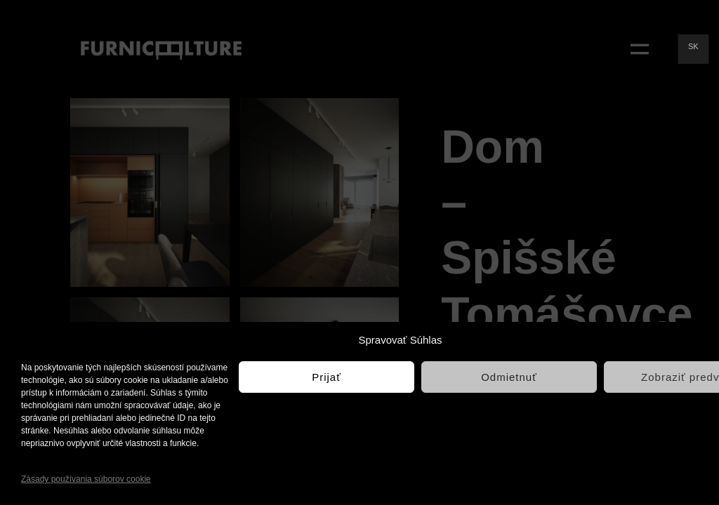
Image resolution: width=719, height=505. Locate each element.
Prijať (326, 377)
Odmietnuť (509, 377)
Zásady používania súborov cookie (86, 479)
